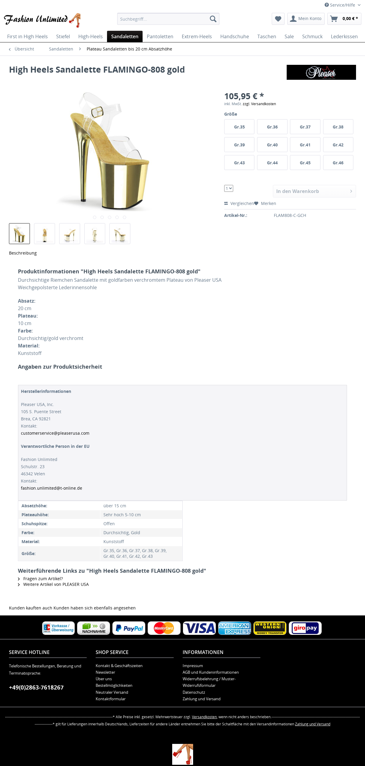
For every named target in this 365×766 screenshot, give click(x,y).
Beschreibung (23, 253)
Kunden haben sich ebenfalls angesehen (95, 608)
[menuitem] (168, 19)
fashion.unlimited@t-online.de (51, 488)
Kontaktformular (111, 698)
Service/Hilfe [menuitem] (340, 5)
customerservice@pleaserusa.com (55, 433)
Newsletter (105, 672)
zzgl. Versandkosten (259, 103)
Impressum (193, 665)
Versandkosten (204, 716)
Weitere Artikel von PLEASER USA (53, 584)
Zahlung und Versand (202, 698)
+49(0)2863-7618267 (36, 687)
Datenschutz (194, 692)
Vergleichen (239, 203)
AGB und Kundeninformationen (211, 672)
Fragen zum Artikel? (40, 578)
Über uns (104, 678)
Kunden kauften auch (30, 608)
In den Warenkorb (314, 190)
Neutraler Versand (112, 692)
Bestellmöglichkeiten (114, 685)
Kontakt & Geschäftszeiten (119, 665)
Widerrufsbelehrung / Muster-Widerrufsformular (209, 682)
